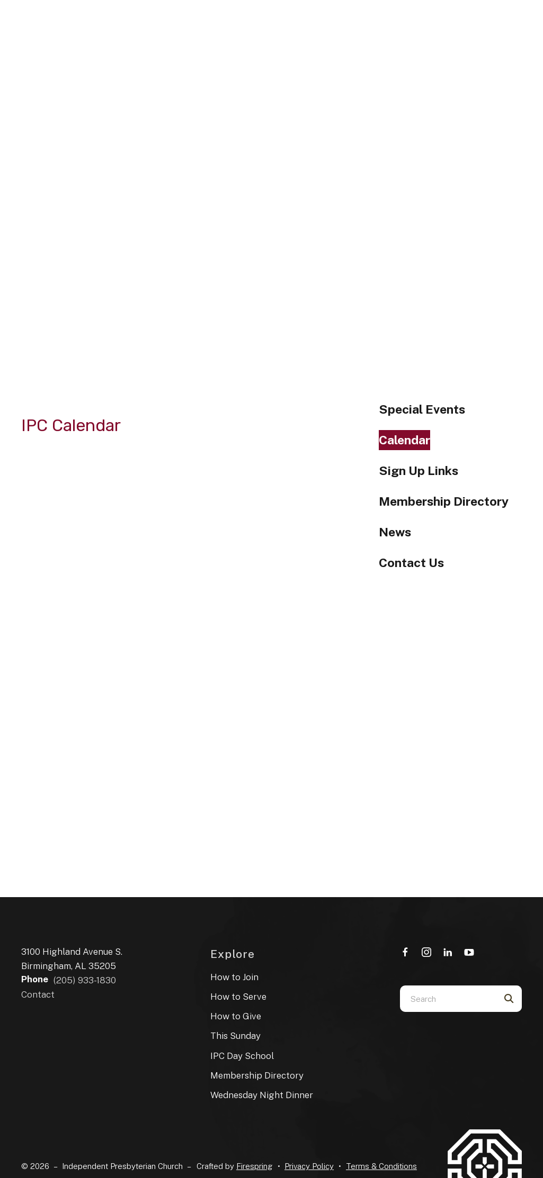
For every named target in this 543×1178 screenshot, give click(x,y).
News (395, 532)
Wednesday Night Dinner (261, 1095)
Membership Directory (444, 501)
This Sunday (235, 1035)
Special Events (422, 409)
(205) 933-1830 (85, 980)
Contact (38, 994)
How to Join (234, 977)
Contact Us (411, 562)
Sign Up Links (418, 470)
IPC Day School (242, 1056)
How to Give (235, 1016)
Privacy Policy (309, 1166)
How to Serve (238, 996)
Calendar (404, 440)
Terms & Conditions (381, 1166)
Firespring (254, 1166)
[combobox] (447, 998)
